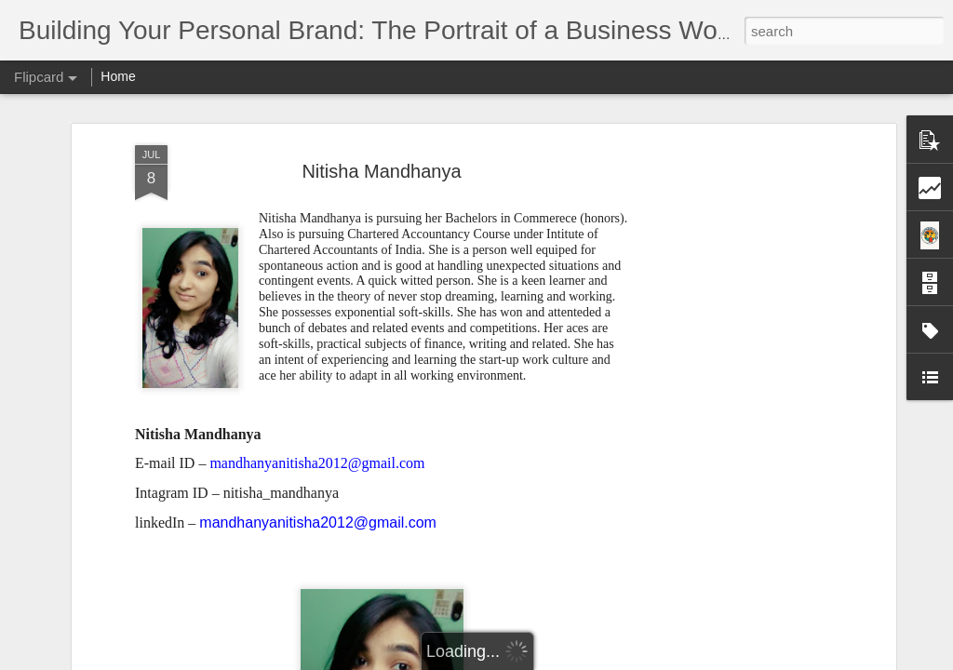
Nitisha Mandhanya (381, 171)
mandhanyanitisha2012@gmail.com (317, 522)
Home (118, 76)
